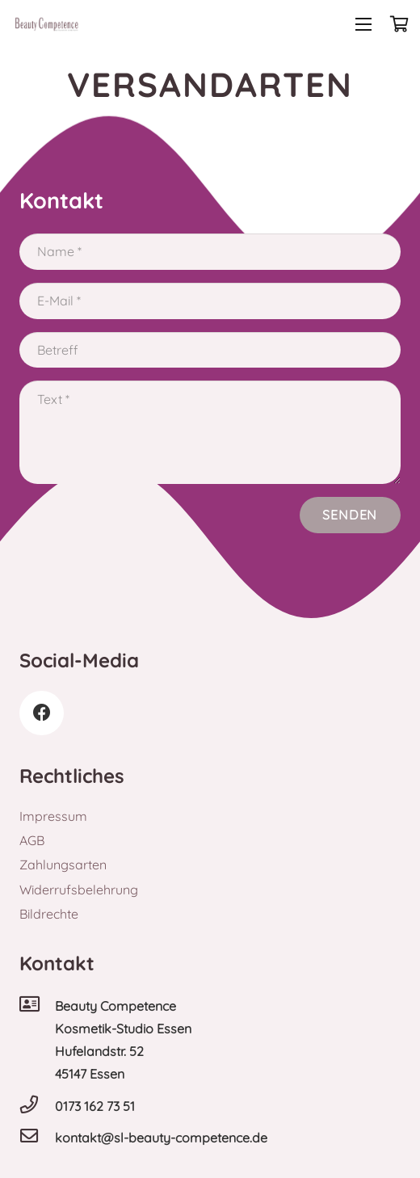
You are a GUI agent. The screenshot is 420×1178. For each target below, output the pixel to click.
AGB (31, 840)
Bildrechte (48, 914)
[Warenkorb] (400, 24)
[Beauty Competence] (37, 1006)
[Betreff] (210, 350)
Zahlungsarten (63, 864)
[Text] (210, 432)
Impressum (53, 816)
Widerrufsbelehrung (78, 889)
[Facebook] (41, 713)
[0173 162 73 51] (37, 1106)
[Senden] (350, 515)
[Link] (46, 24)
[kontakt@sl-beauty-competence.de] (37, 1137)
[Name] (210, 251)
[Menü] (363, 24)
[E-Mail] (210, 301)
